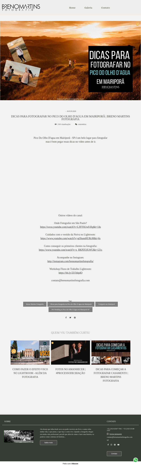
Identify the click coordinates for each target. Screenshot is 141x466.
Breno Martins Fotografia (35, 304)
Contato (105, 7)
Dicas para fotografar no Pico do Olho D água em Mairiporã (70, 304)
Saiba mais (48, 443)
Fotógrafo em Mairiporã (106, 304)
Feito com (70, 464)
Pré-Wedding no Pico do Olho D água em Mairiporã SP (70, 310)
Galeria (88, 7)
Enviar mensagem (116, 434)
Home (72, 7)
